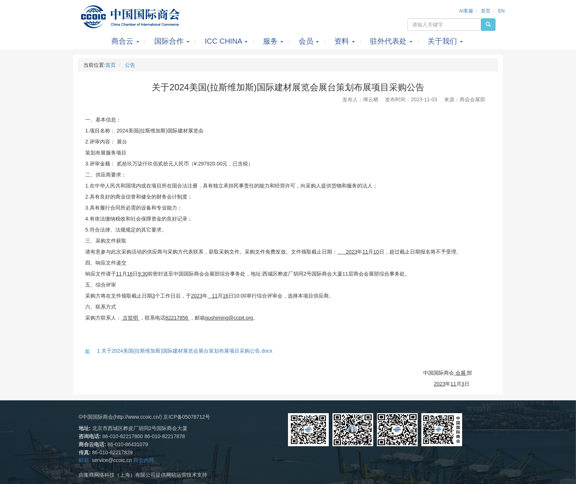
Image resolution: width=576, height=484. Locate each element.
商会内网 (143, 460)
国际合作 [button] (172, 41)
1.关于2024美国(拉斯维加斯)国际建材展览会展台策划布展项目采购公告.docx (179, 351)
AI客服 (466, 11)
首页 (485, 11)
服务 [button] (274, 41)
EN (501, 11)
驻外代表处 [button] (392, 41)
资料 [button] (345, 41)
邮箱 (84, 460)
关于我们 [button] (445, 41)
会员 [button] (310, 41)
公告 (130, 65)
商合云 (126, 41)
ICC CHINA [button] (227, 41)
